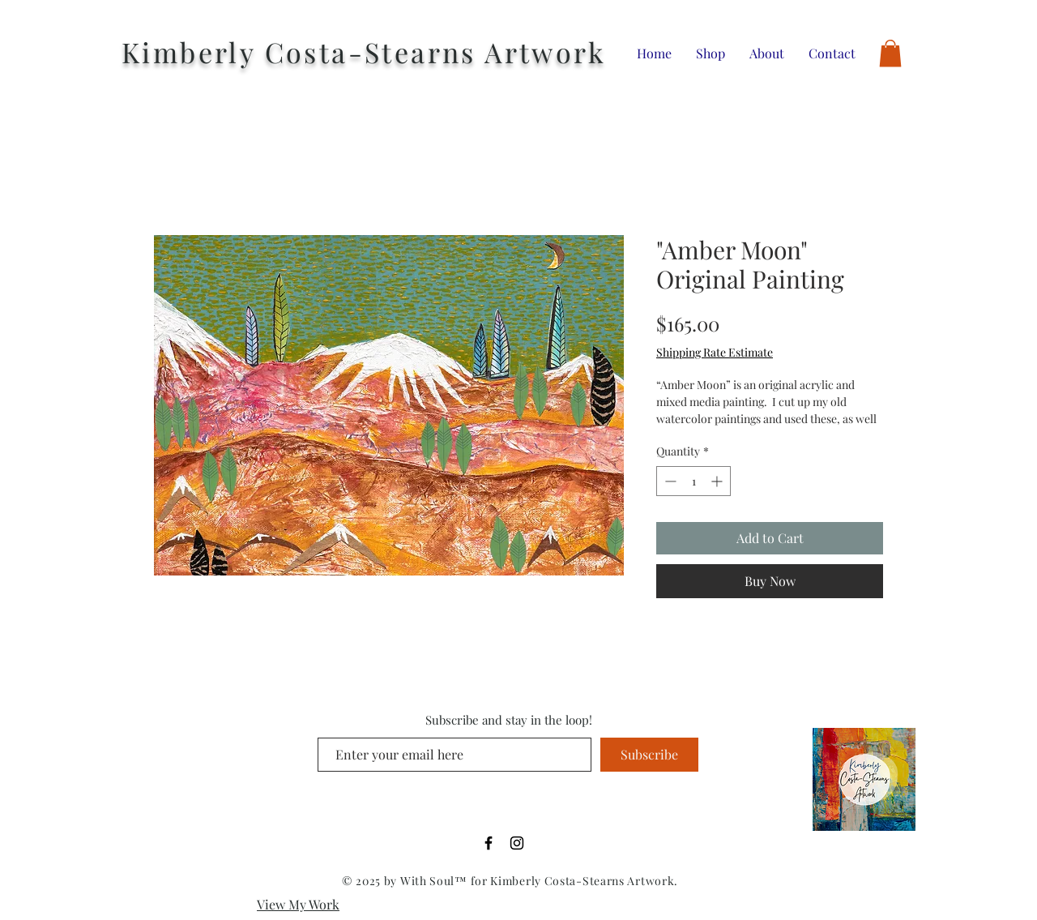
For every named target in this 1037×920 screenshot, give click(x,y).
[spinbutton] (693, 481)
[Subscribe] (649, 755)
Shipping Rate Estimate (714, 352)
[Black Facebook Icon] (488, 843)
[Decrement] (669, 481)
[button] (890, 53)
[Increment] (718, 481)
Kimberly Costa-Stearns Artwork (364, 52)
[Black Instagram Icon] (517, 843)
